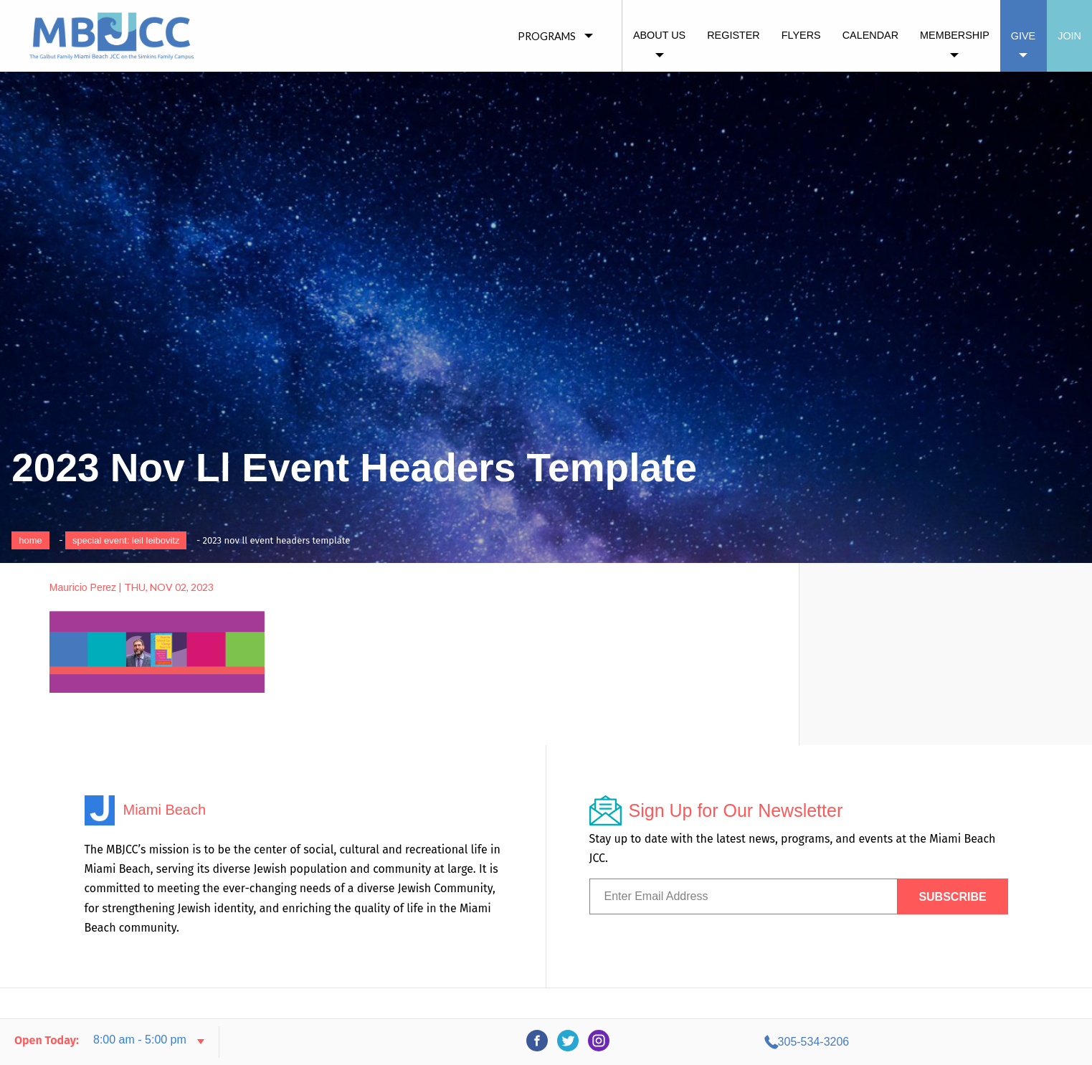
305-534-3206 (949, 1042)
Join (1069, 36)
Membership (954, 35)
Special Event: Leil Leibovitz (126, 540)
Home (30, 540)
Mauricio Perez (82, 587)
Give (1023, 36)
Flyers (801, 35)
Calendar (870, 35)
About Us (659, 35)
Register (733, 35)
